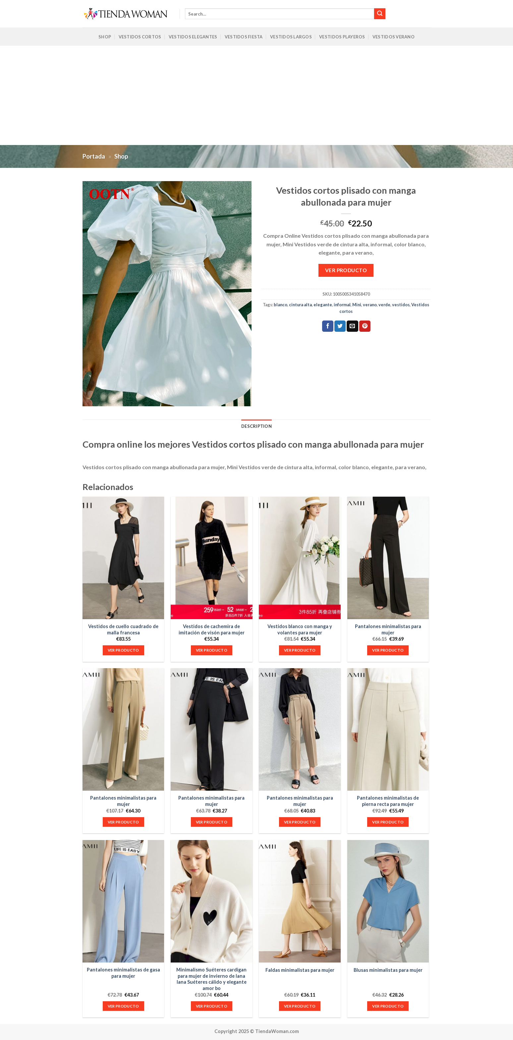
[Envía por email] (352, 326)
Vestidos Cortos (140, 36)
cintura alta (300, 304)
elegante (323, 304)
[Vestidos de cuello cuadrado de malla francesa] (123, 558)
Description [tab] (256, 426)
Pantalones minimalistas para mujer (388, 629)
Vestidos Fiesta (244, 36)
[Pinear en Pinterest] (364, 326)
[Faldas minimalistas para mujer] (300, 901)
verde (384, 304)
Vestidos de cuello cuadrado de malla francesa (123, 629)
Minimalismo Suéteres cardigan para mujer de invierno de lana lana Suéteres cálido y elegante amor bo (211, 979)
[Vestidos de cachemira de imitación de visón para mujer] (212, 558)
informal (342, 304)
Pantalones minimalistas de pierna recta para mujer (388, 801)
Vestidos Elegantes (193, 36)
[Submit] (379, 14)
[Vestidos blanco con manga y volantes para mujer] (300, 558)
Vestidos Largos (291, 36)
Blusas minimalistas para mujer (388, 970)
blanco (280, 304)
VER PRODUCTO (346, 270)
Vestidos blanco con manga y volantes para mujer (299, 629)
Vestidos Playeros (342, 36)
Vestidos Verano (393, 36)
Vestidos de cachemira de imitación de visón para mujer (212, 629)
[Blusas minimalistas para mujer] (388, 901)
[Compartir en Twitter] (340, 326)
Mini (356, 304)
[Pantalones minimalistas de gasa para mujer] (123, 901)
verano (370, 304)
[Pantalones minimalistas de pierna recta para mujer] (388, 729)
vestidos (401, 304)
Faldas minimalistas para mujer (299, 970)
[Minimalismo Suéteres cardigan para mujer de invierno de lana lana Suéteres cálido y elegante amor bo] (212, 901)
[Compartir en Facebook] (327, 326)
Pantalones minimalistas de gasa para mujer (123, 973)
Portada (94, 156)
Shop (104, 36)
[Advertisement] (256, 95)
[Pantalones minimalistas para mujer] (388, 558)
